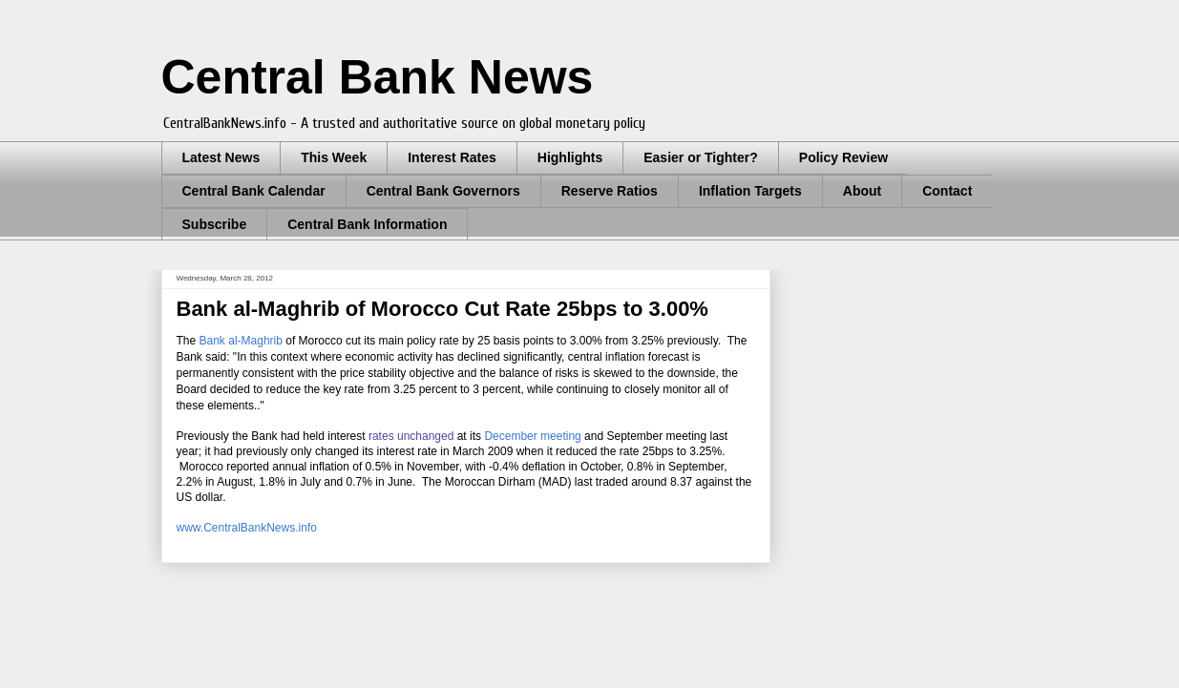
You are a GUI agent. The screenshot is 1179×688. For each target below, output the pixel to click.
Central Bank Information (367, 224)
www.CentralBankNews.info (247, 527)
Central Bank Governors (443, 190)
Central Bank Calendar (254, 190)
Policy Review (843, 157)
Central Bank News (377, 77)
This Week (334, 157)
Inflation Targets (750, 190)
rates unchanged (410, 436)
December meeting (532, 436)
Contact (947, 190)
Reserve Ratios (609, 190)
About (862, 190)
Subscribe (214, 224)
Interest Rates (452, 157)
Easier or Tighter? (700, 157)
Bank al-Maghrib (241, 340)
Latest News (221, 157)
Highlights (569, 157)
